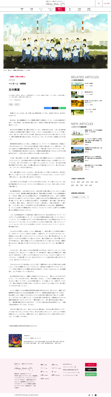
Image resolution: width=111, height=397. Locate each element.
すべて (73, 182)
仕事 (79, 9)
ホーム (5, 70)
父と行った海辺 (89, 83)
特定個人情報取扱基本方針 (70, 370)
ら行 (86, 185)
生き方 (17, 104)
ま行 (77, 185)
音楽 (31, 9)
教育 (89, 9)
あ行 (78, 182)
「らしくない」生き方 (90, 109)
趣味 (22, 9)
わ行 (90, 185)
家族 (11, 104)
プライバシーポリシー (68, 367)
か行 (83, 182)
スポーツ (51, 9)
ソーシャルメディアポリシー (70, 372)
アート (41, 9)
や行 (81, 185)
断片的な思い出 (89, 92)
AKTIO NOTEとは (67, 364)
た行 (92, 182)
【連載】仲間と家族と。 (18, 70)
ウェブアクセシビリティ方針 (70, 375)
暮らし (60, 9)
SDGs (45, 379)
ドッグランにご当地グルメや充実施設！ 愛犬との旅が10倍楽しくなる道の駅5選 (93, 140)
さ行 (87, 182)
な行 (96, 182)
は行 (72, 185)
